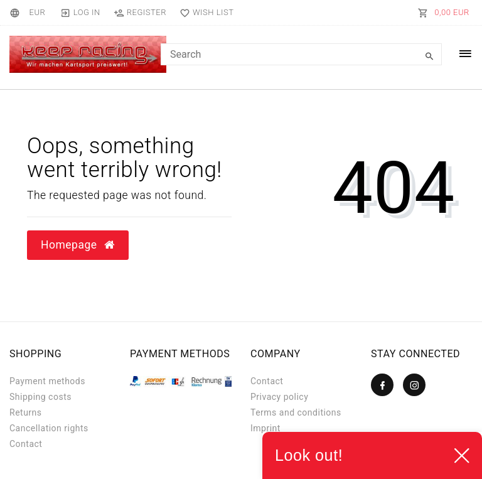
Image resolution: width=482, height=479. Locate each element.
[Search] (429, 56)
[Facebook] (382, 385)
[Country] (16, 12)
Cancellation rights (48, 428)
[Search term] (301, 54)
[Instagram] (414, 385)
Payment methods (47, 381)
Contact (25, 444)
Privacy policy (279, 397)
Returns (25, 412)
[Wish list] (203, 12)
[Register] (139, 12)
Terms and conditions (295, 412)
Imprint (265, 428)
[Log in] (80, 12)
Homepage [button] (78, 245)
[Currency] (37, 12)
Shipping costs (40, 397)
